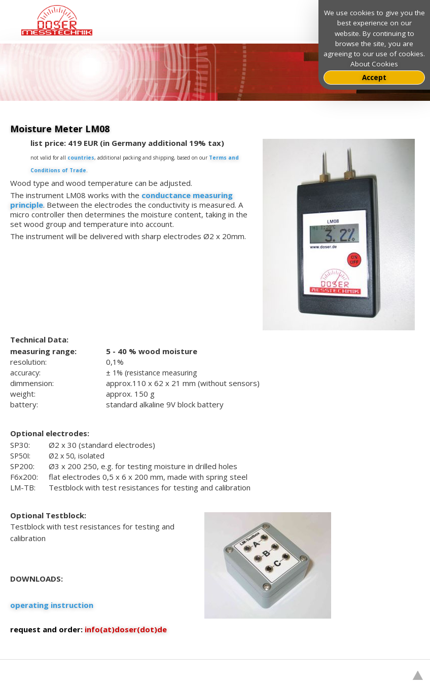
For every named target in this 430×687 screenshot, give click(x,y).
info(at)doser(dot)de (126, 629)
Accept (374, 77)
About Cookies (374, 63)
